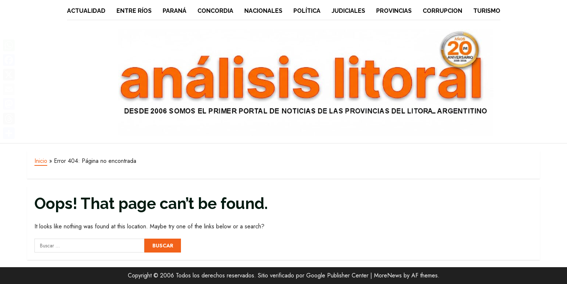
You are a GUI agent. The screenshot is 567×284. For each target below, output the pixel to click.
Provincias (394, 10)
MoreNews (388, 275)
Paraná (174, 10)
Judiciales (348, 10)
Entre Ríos (134, 10)
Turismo (486, 10)
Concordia (215, 10)
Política (306, 10)
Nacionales (263, 10)
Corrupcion (442, 10)
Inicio (40, 161)
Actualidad (86, 10)
